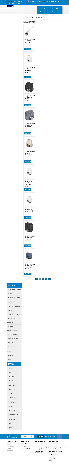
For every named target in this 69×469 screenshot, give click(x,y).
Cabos (10, 315)
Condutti (12, 396)
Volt (10, 430)
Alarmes (11, 294)
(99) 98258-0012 (53, 452)
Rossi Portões (13, 421)
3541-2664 (53, 1)
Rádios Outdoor (13, 340)
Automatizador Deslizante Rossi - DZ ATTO (30, 238)
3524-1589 (20, 1)
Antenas (11, 306)
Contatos (55, 12)
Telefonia (11, 361)
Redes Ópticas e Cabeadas (12, 347)
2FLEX (10, 375)
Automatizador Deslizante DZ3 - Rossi (30, 153)
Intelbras (12, 404)
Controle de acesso (14, 319)
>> (49, 279)
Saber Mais (28, 49)
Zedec (10, 434)
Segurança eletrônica (11, 355)
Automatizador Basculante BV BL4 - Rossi (30, 41)
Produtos (43, 12)
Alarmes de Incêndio (11, 300)
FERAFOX (51, 467)
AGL (10, 379)
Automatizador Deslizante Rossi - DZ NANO (30, 266)
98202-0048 (34, 1)
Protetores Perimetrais (11, 325)
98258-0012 (13, 3)
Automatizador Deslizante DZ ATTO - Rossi (30, 97)
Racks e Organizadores (12, 334)
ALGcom (11, 383)
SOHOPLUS (12, 425)
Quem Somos (10, 452)
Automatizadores (14, 310)
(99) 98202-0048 (39, 452)
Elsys (10, 400)
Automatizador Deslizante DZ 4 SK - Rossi (30, 69)
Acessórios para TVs (14, 289)
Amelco (11, 387)
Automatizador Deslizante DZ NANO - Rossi (30, 126)
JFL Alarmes (12, 409)
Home (43, 8)
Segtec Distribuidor (26, 454)
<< (36, 279)
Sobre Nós (54, 8)
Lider (10, 413)
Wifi (9, 365)
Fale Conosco (10, 456)
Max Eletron (13, 417)
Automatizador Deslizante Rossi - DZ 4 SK (30, 210)
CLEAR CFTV (12, 392)
